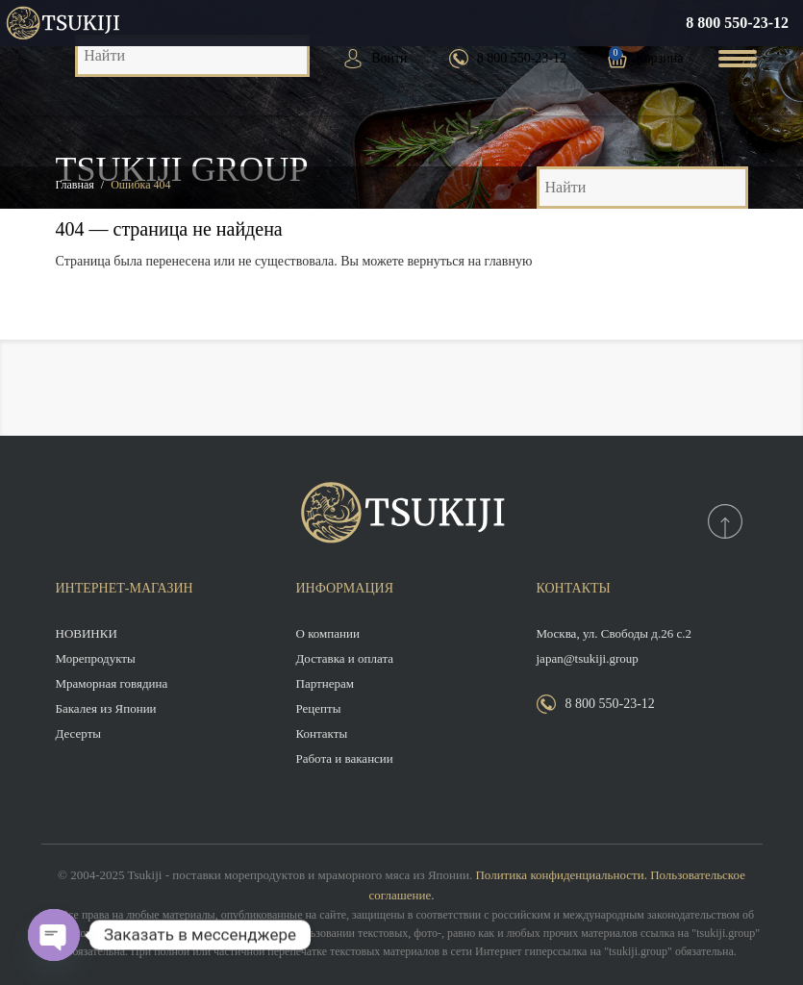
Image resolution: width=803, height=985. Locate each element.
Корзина (660, 58)
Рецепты (318, 708)
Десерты (79, 733)
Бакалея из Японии (106, 708)
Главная (75, 184)
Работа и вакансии (344, 758)
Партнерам (325, 683)
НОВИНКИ (86, 633)
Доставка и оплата (345, 658)
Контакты (322, 733)
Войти (389, 58)
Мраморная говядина (112, 683)
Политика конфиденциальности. (560, 875)
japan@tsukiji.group (588, 658)
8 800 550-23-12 (737, 22)
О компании (328, 633)
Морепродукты (96, 658)
